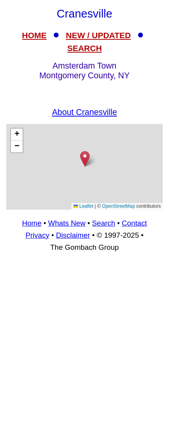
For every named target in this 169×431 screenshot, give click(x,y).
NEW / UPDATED (98, 35)
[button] (85, 159)
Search (103, 223)
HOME (34, 35)
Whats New (66, 223)
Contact (134, 223)
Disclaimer (73, 235)
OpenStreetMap (118, 206)
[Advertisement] (84, 167)
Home (31, 223)
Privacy (37, 235)
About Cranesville (84, 112)
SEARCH (84, 48)
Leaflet (83, 206)
